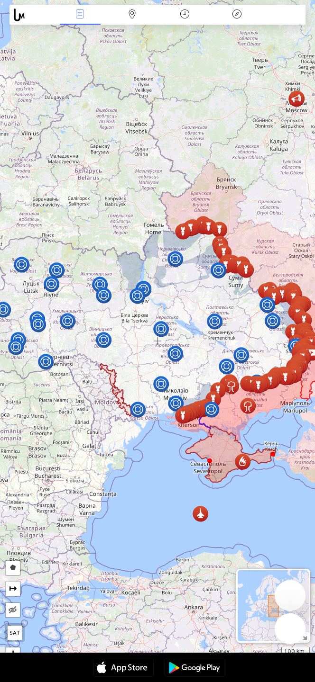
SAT (14, 632)
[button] (272, 454)
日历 (185, 15)
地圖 (132, 15)
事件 (80, 15)
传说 (236, 15)
